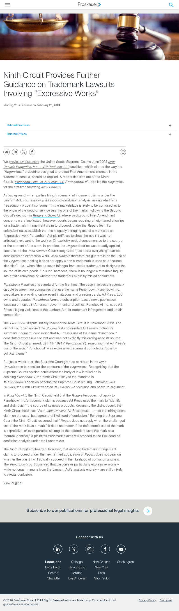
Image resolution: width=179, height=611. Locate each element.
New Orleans (101, 562)
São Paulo (101, 578)
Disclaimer (165, 600)
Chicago (77, 562)
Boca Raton (53, 567)
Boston (53, 573)
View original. (13, 483)
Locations (53, 562)
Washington (125, 562)
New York (101, 567)
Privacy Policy (147, 600)
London (77, 573)
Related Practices (18, 125)
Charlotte (53, 578)
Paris (101, 573)
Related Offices (17, 134)
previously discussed (24, 162)
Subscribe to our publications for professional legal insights (83, 511)
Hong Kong (77, 567)
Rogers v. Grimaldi (46, 215)
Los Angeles (77, 578)
